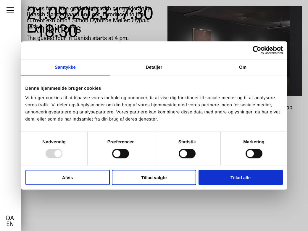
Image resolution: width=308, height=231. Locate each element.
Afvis (67, 177)
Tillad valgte (154, 177)
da (10, 219)
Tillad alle (240, 177)
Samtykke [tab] (65, 67)
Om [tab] (242, 67)
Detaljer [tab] (154, 67)
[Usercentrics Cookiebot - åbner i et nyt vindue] (257, 50)
